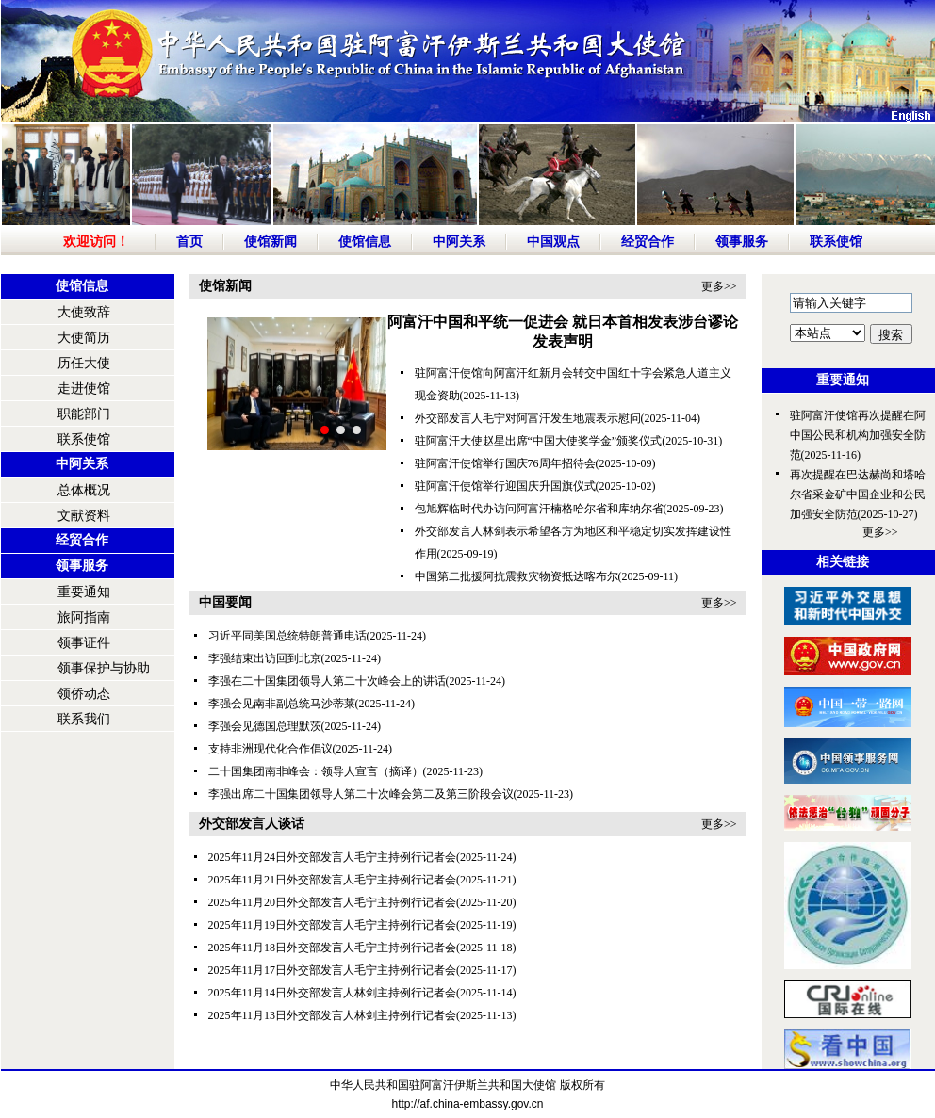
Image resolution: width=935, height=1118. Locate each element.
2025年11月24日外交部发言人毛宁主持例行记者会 (332, 857)
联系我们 (83, 719)
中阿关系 (459, 242)
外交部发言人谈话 (251, 824)
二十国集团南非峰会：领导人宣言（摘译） (315, 771)
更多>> (719, 286)
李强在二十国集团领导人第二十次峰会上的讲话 (327, 681)
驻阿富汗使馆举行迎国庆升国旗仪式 (505, 486)
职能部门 (83, 414)
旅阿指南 (83, 617)
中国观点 (553, 242)
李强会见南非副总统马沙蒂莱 (281, 703)
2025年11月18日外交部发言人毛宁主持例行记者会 (332, 947)
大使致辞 (83, 312)
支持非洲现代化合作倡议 (270, 748)
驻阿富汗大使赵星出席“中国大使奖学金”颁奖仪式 (539, 440)
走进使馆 (83, 388)
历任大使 (83, 363)
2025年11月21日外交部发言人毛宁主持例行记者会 (332, 879)
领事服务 (741, 242)
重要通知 (83, 592)
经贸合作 (647, 242)
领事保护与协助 (103, 668)
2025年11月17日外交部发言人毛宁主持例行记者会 (332, 970)
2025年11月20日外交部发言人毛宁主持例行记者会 (332, 902)
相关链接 (842, 562)
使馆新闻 (270, 242)
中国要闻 (225, 602)
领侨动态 (83, 694)
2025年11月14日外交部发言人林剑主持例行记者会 (332, 992)
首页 (189, 242)
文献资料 (83, 516)
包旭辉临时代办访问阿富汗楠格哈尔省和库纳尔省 (539, 508)
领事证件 (83, 643)
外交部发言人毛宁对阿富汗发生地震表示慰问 (528, 418)
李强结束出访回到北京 (264, 658)
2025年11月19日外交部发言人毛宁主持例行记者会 (332, 925)
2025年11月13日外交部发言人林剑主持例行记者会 (332, 1015)
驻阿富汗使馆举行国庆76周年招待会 (505, 463)
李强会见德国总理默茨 (264, 726)
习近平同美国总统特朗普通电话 (287, 635)
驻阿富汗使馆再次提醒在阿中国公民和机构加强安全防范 (858, 435)
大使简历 (83, 338)
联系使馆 (836, 242)
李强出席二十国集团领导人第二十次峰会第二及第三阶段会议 (361, 794)
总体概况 (83, 490)
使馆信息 (364, 242)
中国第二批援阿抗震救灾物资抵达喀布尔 (516, 576)
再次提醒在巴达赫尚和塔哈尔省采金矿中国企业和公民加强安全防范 (858, 494)
